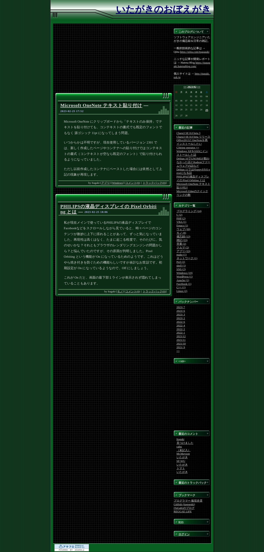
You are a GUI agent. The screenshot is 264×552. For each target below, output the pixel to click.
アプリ (105, 182)
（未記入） (184, 450)
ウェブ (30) (183, 229)
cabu (179, 446)
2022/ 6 (181, 321)
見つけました (185, 442)
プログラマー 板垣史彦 (188, 500)
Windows (117, 182)
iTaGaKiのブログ (184, 508)
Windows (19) (185, 272)
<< (185, 86)
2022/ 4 (181, 325)
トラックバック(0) (154, 182)
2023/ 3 (181, 314)
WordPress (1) (185, 276)
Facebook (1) (184, 283)
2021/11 (181, 339)
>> (198, 86)
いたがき (182, 457)
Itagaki (180, 439)
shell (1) (181, 265)
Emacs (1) (182, 225)
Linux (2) (182, 291)
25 (206, 110)
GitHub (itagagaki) (184, 504)
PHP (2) (181, 218)
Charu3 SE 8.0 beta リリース (193, 136)
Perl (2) (181, 262)
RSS (181, 522)
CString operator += (188, 147)
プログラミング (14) (189, 211)
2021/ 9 (181, 347)
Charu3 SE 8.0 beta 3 (189, 133)
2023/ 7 (181, 307)
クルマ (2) (183, 247)
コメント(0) (132, 182)
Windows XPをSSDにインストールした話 (192, 153)
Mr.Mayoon (183, 453)
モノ (120, 291)
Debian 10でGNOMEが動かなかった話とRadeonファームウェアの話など (193, 162)
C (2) (179, 214)
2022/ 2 (181, 329)
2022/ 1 (181, 332)
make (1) (182, 254)
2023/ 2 (181, 318)
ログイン (184, 534)
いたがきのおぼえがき (163, 9)
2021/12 (181, 336)
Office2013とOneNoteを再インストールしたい (192, 142)
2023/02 (192, 86)
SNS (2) (181, 269)
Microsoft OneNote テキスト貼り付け (101, 105)
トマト (181, 468)
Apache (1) (183, 280)
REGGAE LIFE (183, 511)
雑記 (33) (182, 240)
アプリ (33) (183, 251)
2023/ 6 (181, 310)
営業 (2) (181, 243)
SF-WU (181, 461)
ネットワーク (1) (187, 258)
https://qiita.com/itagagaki (194, 51)
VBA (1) (181, 221)
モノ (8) (181, 232)
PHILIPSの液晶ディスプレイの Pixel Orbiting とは (193, 178)
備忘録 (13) (183, 236)
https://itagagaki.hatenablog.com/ (192, 64)
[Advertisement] (113, 60)
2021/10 (181, 343)
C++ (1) (181, 287)
